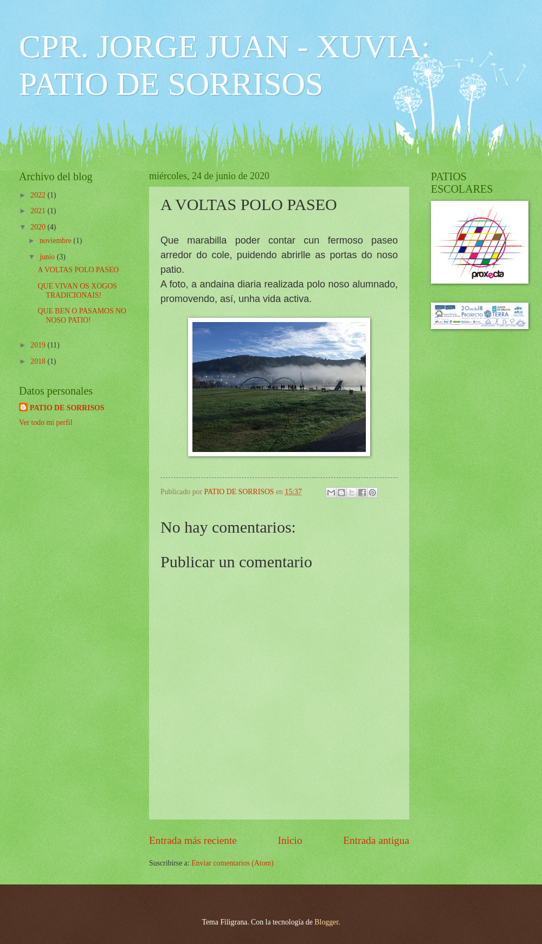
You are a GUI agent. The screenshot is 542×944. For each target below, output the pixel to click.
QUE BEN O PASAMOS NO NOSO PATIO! (81, 315)
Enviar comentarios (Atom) (232, 863)
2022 (38, 195)
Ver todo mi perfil (45, 422)
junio (48, 257)
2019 (38, 345)
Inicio (290, 840)
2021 (38, 211)
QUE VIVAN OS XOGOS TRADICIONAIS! (77, 290)
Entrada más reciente (193, 840)
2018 (38, 361)
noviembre (56, 241)
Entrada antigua (376, 840)
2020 (38, 227)
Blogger (326, 922)
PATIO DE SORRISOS (67, 408)
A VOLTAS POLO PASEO (78, 270)
